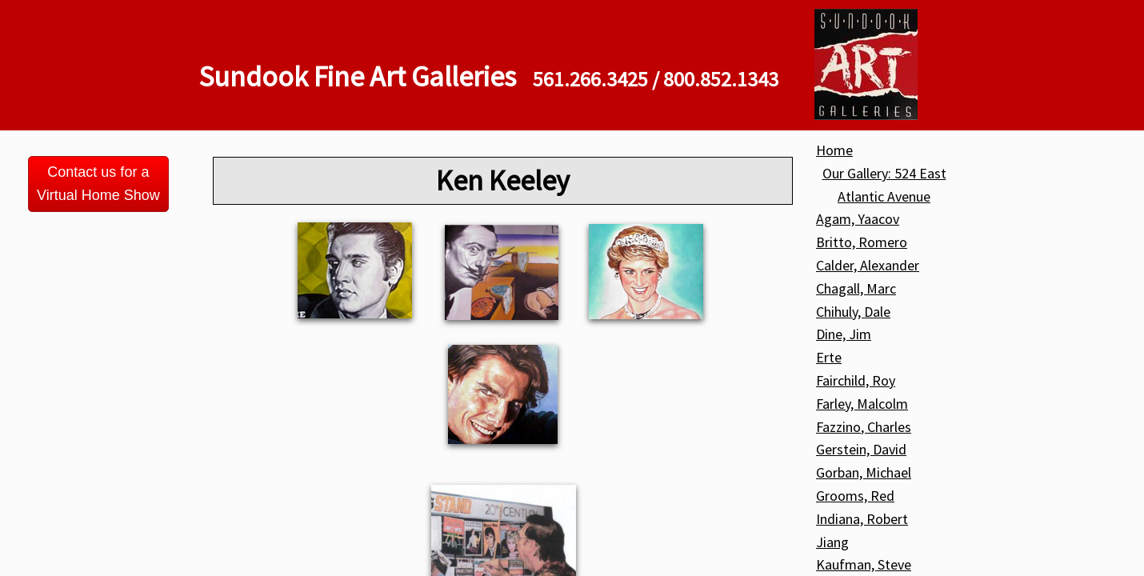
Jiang (832, 542)
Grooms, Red (855, 495)
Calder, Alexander (867, 265)
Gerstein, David (861, 449)
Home (834, 150)
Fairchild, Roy (855, 380)
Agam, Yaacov (857, 219)
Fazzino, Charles (863, 427)
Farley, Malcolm (862, 403)
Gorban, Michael (863, 472)
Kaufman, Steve (863, 564)
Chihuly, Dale (853, 311)
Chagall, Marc (856, 288)
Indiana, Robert (862, 519)
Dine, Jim (843, 334)
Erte (829, 357)
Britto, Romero (861, 242)
